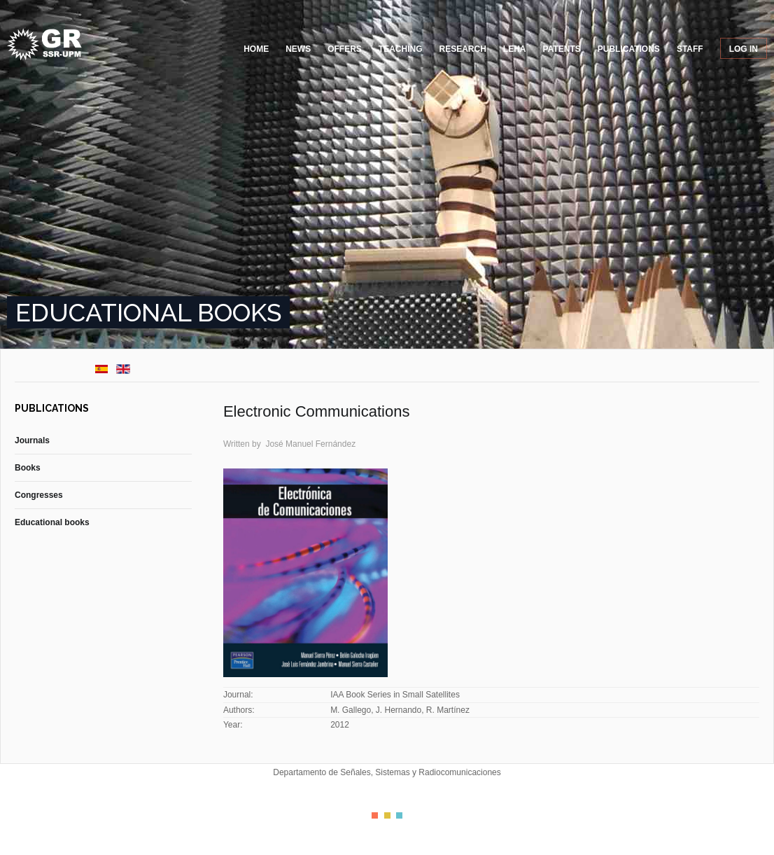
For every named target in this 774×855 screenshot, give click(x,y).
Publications (629, 49)
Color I (375, 815)
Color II (387, 815)
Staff (690, 49)
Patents (562, 49)
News (298, 49)
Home (256, 49)
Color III (399, 815)
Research (462, 49)
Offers (345, 49)
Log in (743, 49)
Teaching (401, 49)
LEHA (514, 49)
